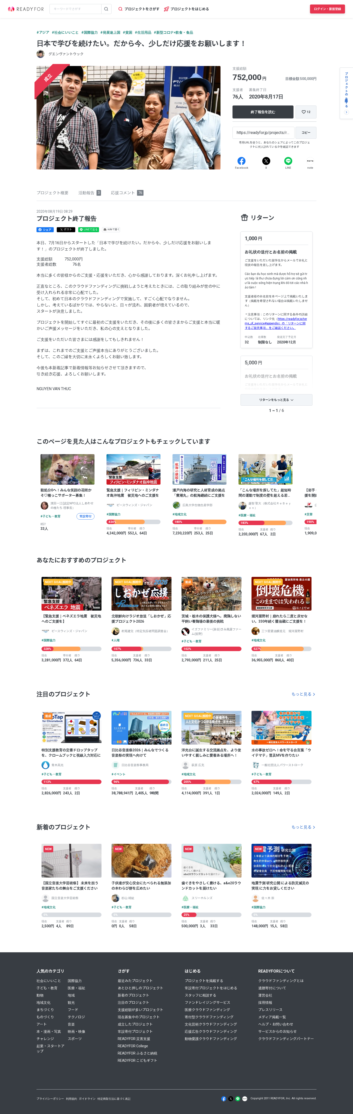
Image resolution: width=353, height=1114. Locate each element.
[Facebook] (242, 161)
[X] (266, 161)
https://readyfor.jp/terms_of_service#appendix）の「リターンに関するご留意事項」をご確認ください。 (276, 323)
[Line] (288, 161)
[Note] (310, 161)
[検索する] (106, 9)
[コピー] (306, 133)
